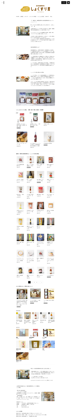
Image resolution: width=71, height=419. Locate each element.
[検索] (2, 2)
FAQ (51, 16)
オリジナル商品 (32, 16)
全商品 (21, 16)
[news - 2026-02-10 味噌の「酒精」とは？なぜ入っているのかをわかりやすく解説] (35, 414)
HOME (17, 16)
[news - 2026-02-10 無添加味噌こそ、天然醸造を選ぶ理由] (35, 416)
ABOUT (47, 16)
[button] (63, 2)
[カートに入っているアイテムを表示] (68, 2)
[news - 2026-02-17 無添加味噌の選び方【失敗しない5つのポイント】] (35, 413)
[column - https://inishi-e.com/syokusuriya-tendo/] (22, 31)
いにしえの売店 (40, 16)
